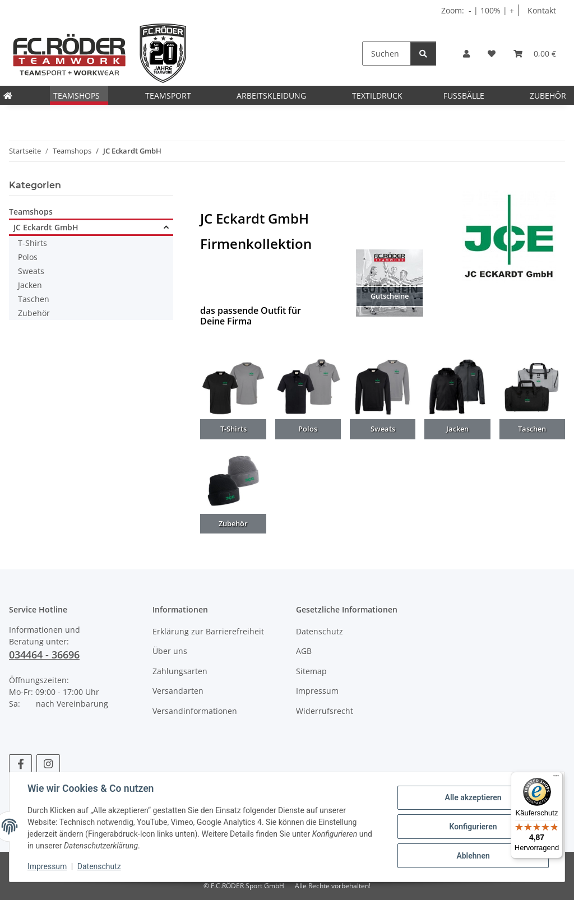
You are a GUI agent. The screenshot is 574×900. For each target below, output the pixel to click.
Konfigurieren (473, 826)
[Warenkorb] (534, 53)
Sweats (31, 271)
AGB (304, 651)
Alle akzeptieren (473, 797)
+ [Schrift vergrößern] (512, 10)
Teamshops (31, 211)
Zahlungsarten (179, 671)
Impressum (47, 866)
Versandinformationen (194, 711)
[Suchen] (386, 53)
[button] (466, 53)
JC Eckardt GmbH (45, 227)
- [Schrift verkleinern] (471, 10)
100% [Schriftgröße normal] (490, 10)
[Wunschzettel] (491, 53)
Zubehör (34, 313)
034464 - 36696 (44, 654)
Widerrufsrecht (324, 711)
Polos (28, 257)
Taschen (33, 299)
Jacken (30, 285)
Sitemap (311, 671)
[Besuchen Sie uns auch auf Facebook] (20, 764)
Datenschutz (99, 866)
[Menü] (556, 778)
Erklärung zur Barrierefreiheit (208, 631)
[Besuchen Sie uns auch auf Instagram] (47, 764)
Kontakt (541, 10)
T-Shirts (32, 243)
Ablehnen (472, 855)
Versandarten (177, 690)
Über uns (169, 651)
